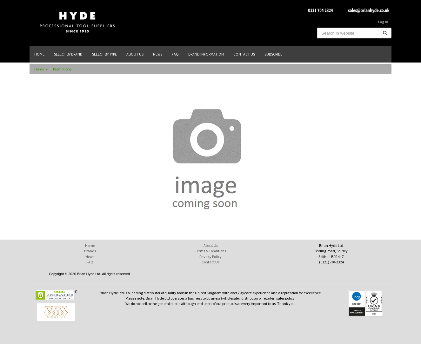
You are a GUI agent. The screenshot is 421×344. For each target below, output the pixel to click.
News (89, 256)
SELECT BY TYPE (104, 54)
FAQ (89, 262)
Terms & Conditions (210, 250)
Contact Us (210, 262)
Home (41, 69)
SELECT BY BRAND (68, 54)
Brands (90, 250)
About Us (211, 245)
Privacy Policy (210, 256)
